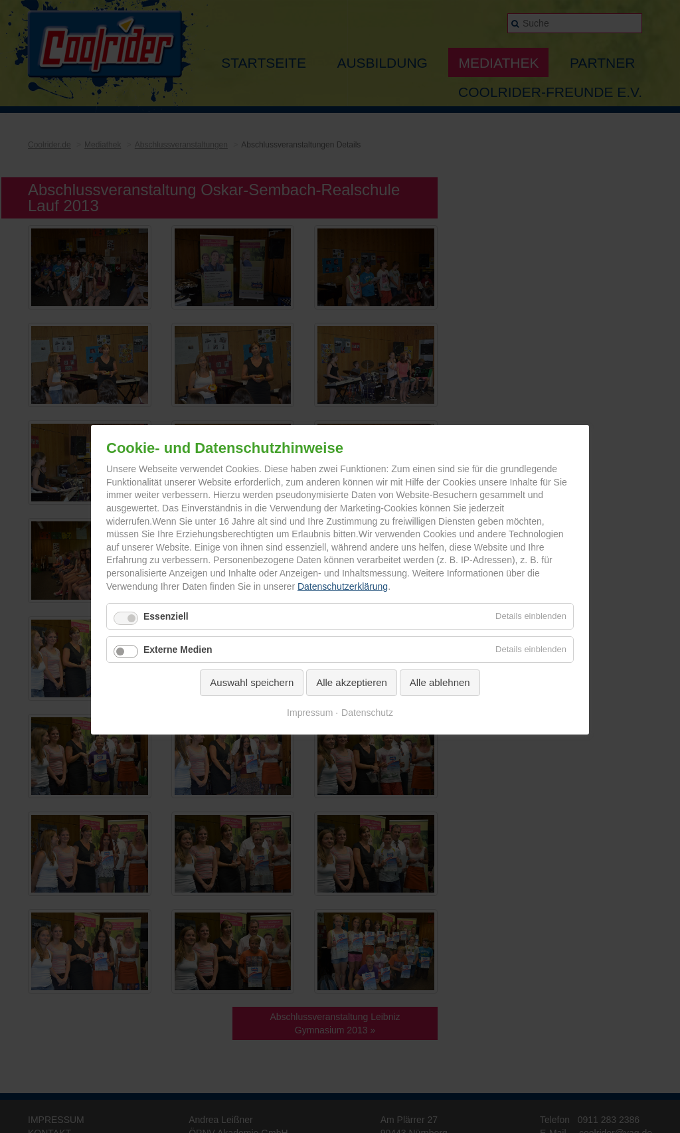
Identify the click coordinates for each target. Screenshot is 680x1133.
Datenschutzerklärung (343, 586)
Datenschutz (367, 712)
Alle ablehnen (440, 682)
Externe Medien (177, 649)
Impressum (310, 712)
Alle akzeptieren (351, 682)
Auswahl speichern (252, 682)
